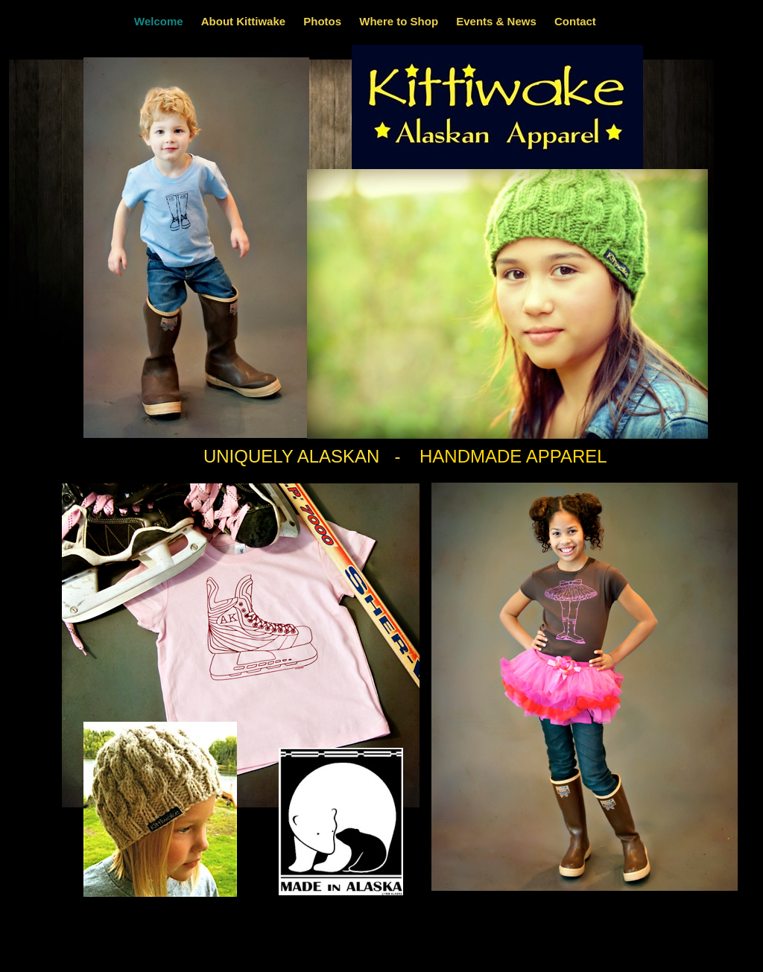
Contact (575, 21)
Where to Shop (400, 21)
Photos (323, 21)
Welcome (160, 21)
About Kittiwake (245, 21)
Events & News (497, 21)
